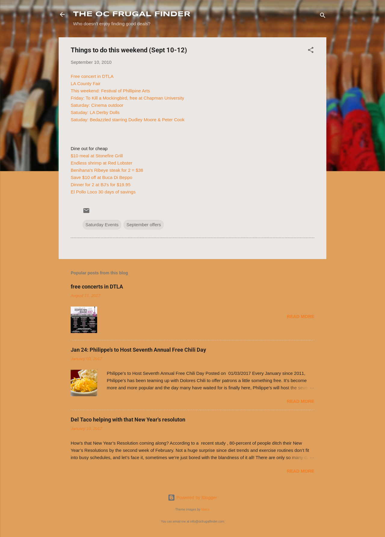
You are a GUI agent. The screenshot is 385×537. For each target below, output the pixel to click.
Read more (300, 316)
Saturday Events (102, 224)
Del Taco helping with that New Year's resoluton (128, 419)
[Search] (322, 16)
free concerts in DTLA (97, 286)
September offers (143, 224)
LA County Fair (85, 83)
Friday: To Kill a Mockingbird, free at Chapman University (127, 97)
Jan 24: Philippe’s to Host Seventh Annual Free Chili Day (138, 350)
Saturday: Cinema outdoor (97, 105)
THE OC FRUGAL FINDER (131, 14)
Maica (205, 509)
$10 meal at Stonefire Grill (97, 155)
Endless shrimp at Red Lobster (101, 162)
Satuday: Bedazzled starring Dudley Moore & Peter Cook (128, 119)
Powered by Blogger (192, 497)
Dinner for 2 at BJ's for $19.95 (101, 184)
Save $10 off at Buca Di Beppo (101, 177)
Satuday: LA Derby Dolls (95, 112)
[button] (310, 51)
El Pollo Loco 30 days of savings (103, 191)
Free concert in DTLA (92, 76)
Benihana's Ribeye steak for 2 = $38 (107, 170)
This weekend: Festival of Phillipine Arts (110, 90)
